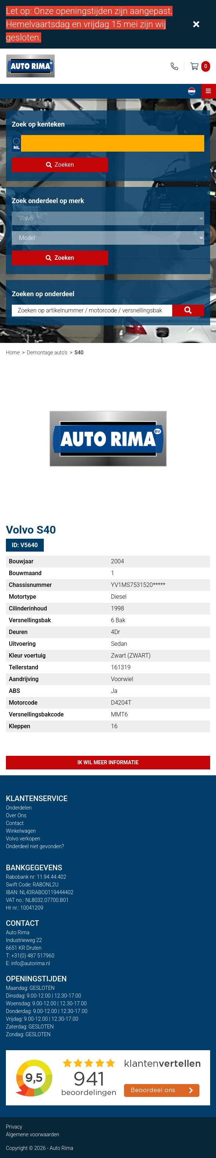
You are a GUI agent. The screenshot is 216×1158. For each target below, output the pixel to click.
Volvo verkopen (23, 839)
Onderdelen (19, 808)
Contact (15, 823)
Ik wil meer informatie (107, 762)
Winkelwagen (21, 831)
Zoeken (60, 164)
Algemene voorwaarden (32, 1134)
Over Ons (16, 815)
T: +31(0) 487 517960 (30, 956)
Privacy (14, 1127)
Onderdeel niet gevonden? (35, 846)
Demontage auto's (47, 352)
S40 (78, 352)
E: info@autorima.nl (28, 963)
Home (13, 352)
